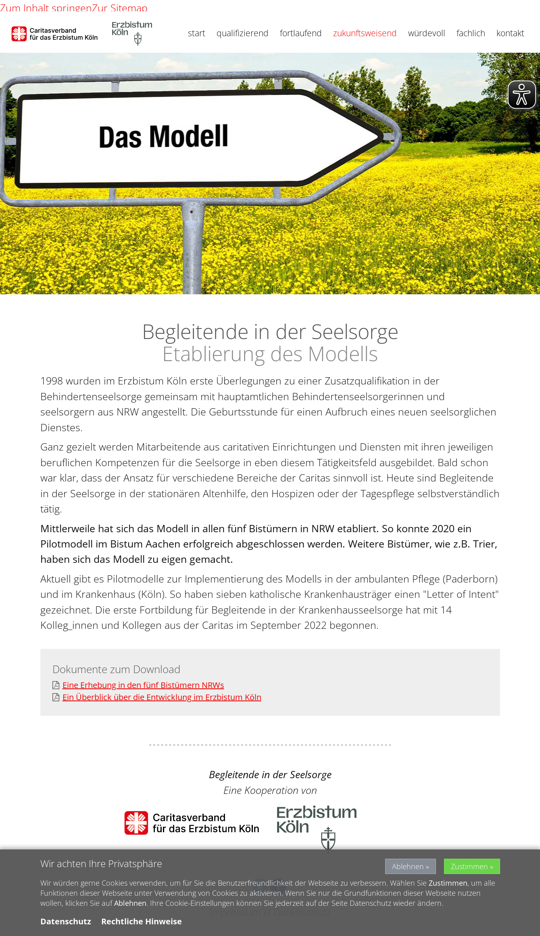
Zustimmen (469, 869)
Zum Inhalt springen (46, 7)
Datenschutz (65, 924)
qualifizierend (243, 33)
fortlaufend (301, 33)
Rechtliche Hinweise (141, 924)
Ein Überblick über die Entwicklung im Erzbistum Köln (156, 697)
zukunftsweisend (365, 33)
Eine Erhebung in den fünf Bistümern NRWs (138, 685)
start (196, 33)
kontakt (510, 33)
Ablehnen (408, 869)
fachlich (471, 33)
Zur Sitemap (120, 7)
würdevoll (426, 33)
